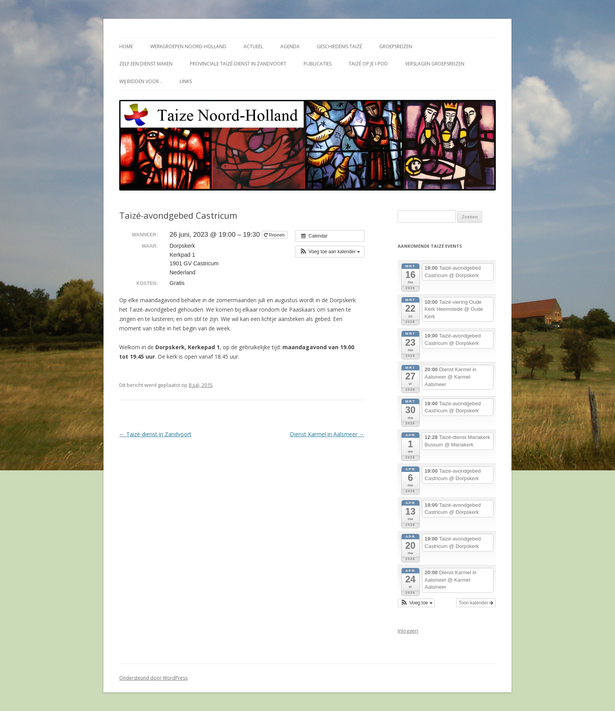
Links (186, 81)
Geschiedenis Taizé (339, 46)
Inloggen (408, 630)
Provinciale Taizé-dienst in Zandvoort (238, 63)
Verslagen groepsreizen (434, 63)
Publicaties (317, 63)
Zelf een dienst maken (146, 63)
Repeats (275, 234)
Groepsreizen (395, 46)
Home (126, 46)
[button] (329, 251)
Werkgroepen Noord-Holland (188, 46)
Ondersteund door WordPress (153, 678)
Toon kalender (476, 603)
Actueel (253, 46)
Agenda (290, 46)
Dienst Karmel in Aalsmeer (327, 434)
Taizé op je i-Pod (368, 63)
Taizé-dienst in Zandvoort (155, 434)
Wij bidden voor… (140, 81)
